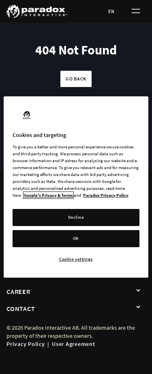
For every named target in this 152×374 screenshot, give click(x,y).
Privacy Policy (25, 344)
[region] (76, 187)
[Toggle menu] (136, 11)
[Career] (138, 290)
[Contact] (138, 307)
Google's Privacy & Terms (48, 195)
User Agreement (73, 344)
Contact (20, 308)
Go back (76, 79)
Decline (76, 217)
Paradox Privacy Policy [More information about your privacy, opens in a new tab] (105, 195)
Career (18, 291)
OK (76, 238)
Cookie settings (76, 259)
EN (111, 11)
